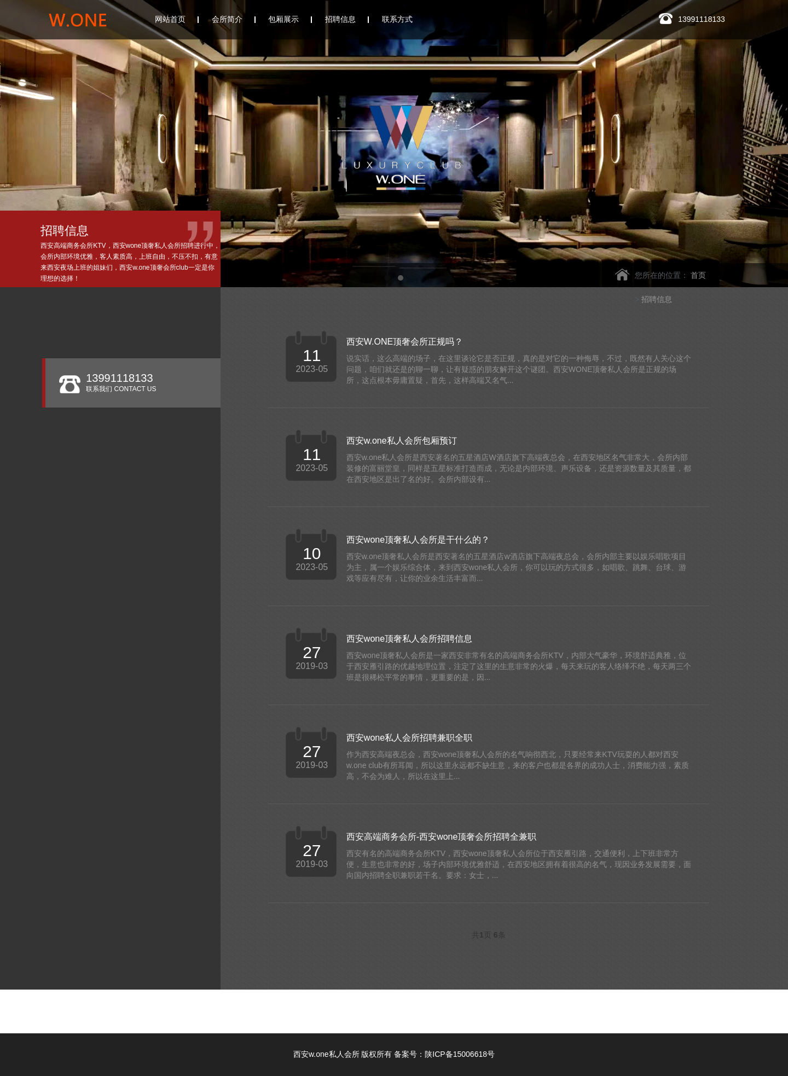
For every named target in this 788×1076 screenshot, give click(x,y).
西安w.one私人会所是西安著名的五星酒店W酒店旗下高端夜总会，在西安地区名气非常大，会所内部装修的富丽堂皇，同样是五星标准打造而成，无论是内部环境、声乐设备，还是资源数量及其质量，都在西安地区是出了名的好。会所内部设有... (518, 468)
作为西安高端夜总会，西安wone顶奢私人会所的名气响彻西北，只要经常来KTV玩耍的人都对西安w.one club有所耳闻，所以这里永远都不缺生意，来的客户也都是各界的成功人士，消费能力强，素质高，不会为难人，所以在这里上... (517, 765)
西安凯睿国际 (276, 1017)
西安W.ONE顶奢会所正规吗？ (404, 341)
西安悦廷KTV (474, 1007)
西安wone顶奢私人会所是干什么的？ (418, 539)
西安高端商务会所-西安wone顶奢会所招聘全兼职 (441, 836)
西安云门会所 (235, 1007)
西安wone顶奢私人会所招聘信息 (409, 638)
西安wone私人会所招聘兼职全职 (409, 737)
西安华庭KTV (553, 1007)
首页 (698, 275)
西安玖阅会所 (197, 1017)
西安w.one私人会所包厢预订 (401, 440)
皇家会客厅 (708, 1007)
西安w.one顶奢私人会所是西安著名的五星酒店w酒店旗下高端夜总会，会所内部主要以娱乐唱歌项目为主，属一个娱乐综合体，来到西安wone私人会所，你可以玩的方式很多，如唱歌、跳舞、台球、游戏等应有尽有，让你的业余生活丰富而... (516, 567)
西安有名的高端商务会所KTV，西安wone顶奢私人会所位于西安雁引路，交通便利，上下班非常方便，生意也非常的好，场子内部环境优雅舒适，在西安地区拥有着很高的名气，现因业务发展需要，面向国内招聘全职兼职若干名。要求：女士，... (518, 864)
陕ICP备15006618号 (460, 1054)
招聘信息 (656, 299)
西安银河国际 (395, 1007)
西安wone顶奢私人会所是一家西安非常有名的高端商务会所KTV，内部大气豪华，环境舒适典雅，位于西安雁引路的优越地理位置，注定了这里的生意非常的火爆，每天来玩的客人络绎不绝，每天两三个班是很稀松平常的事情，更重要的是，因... (518, 666)
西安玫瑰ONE (315, 1007)
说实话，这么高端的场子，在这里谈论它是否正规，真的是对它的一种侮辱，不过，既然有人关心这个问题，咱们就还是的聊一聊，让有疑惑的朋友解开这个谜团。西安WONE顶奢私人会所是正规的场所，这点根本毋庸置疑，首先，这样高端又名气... (518, 369)
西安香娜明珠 (633, 1007)
